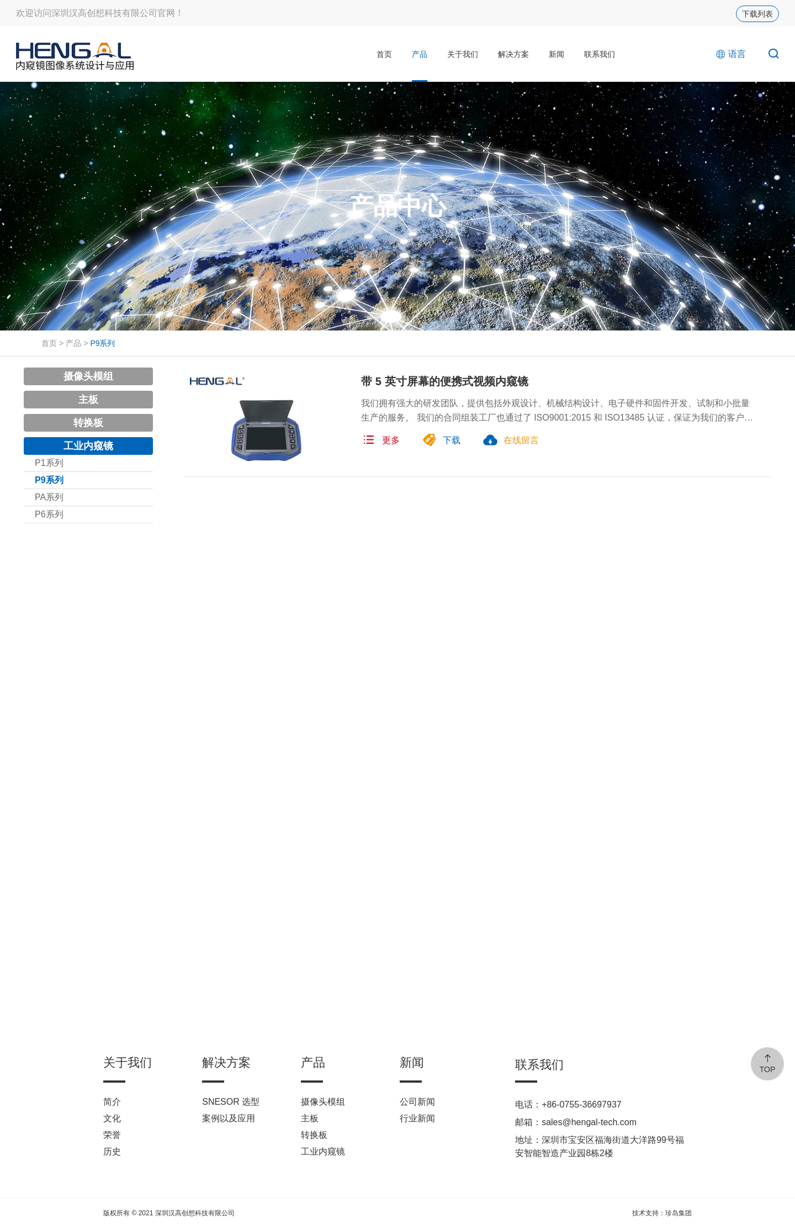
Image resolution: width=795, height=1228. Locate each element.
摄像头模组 (88, 376)
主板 (88, 399)
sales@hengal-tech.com (589, 1122)
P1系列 (49, 463)
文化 (112, 1118)
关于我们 (462, 54)
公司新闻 (417, 1101)
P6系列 (49, 514)
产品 (419, 54)
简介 (112, 1101)
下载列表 (757, 13)
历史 (112, 1151)
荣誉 (112, 1135)
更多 (380, 440)
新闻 (556, 54)
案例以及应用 (228, 1118)
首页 (384, 54)
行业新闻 (417, 1118)
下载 (441, 440)
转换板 (88, 422)
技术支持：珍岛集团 (662, 1213)
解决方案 (513, 54)
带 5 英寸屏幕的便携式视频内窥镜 (444, 381)
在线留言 (511, 440)
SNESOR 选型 (230, 1101)
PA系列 (49, 497)
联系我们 (599, 54)
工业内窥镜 (88, 446)
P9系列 (102, 343)
